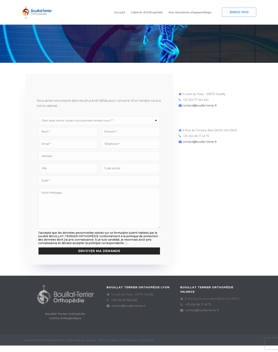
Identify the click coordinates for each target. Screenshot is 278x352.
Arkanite (91, 340)
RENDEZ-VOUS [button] (239, 12)
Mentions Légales (109, 340)
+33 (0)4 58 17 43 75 (198, 304)
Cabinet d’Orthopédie (147, 12)
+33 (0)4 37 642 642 (124, 300)
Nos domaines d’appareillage (190, 12)
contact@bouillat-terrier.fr (200, 105)
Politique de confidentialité (138, 340)
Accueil (119, 12)
